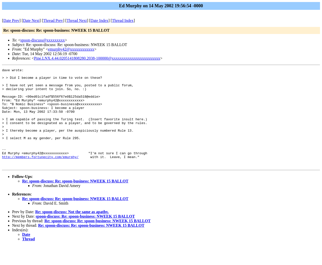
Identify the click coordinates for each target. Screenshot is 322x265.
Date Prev (11, 20)
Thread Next (77, 20)
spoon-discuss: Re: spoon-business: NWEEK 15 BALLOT (85, 236)
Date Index (99, 20)
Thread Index (123, 20)
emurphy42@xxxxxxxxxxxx (71, 49)
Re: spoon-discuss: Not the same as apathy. (72, 231)
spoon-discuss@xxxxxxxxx (42, 40)
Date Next (31, 20)
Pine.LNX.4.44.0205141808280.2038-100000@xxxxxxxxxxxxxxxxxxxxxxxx (97, 58)
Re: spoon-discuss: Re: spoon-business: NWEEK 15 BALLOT (75, 201)
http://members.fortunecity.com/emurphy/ (40, 175)
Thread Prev (53, 20)
